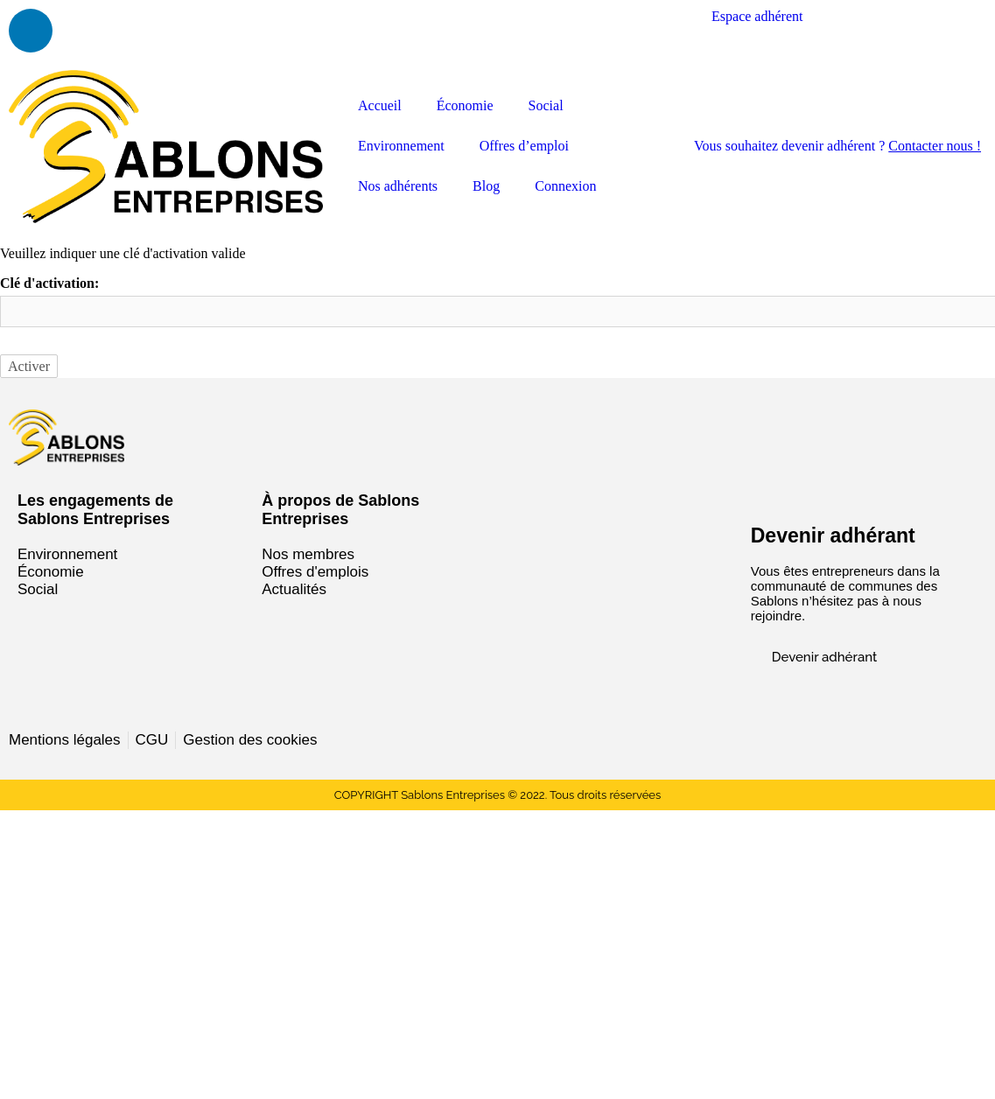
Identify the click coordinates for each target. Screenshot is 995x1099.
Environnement (401, 145)
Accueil (380, 105)
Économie (465, 105)
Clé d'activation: (49, 283)
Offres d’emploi (524, 145)
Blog (486, 185)
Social (546, 105)
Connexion (565, 185)
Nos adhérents (398, 185)
